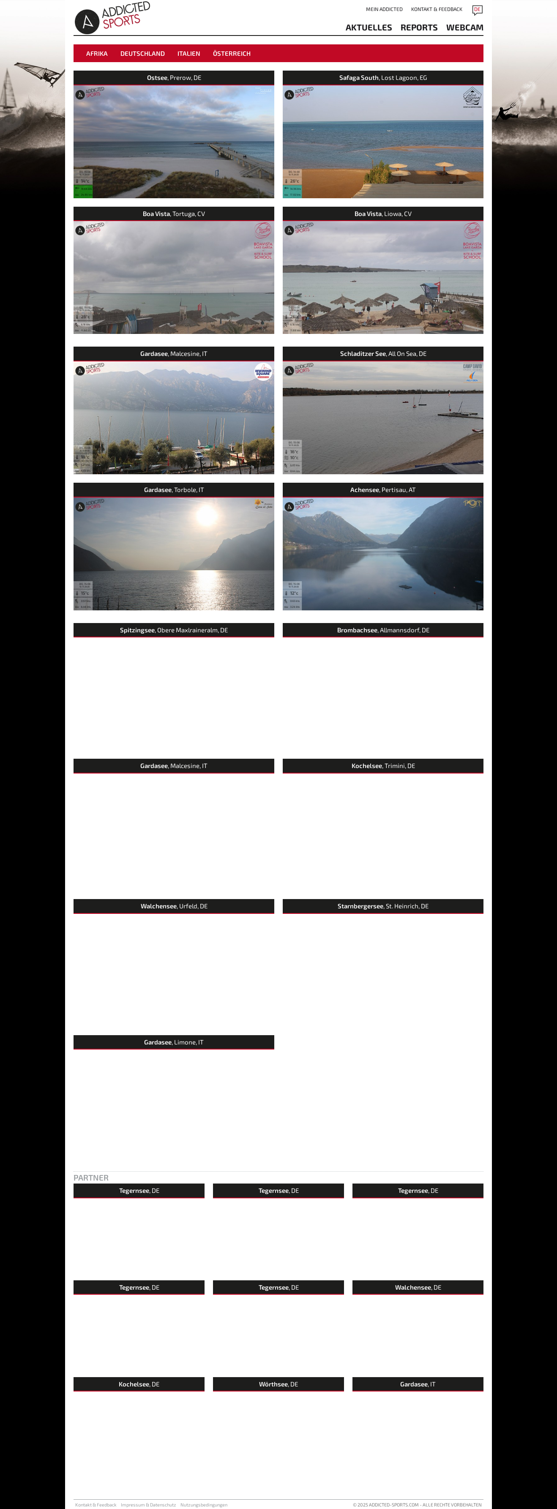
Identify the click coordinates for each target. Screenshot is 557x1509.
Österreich (232, 53)
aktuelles (369, 27)
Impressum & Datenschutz (148, 1504)
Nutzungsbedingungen (203, 1504)
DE (477, 9)
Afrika (97, 53)
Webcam (464, 27)
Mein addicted (384, 9)
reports (419, 27)
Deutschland (142, 53)
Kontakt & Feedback (436, 9)
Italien (188, 53)
